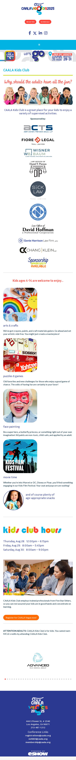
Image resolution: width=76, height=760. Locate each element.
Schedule (45, 22)
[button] (5, 679)
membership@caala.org (38, 742)
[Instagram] (45, 34)
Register (30, 22)
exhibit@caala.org (38, 738)
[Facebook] (30, 34)
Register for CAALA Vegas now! (21, 617)
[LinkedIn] (40, 34)
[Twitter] (35, 34)
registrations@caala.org (38, 735)
